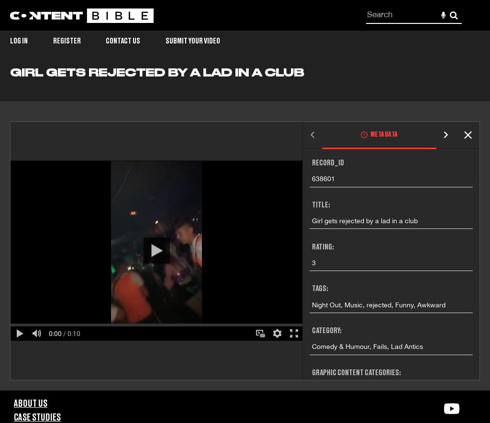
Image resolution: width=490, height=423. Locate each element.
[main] (245, 228)
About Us (30, 404)
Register (67, 41)
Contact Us (123, 41)
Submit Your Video (193, 41)
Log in (19, 41)
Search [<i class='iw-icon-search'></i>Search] (454, 15)
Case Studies (37, 418)
